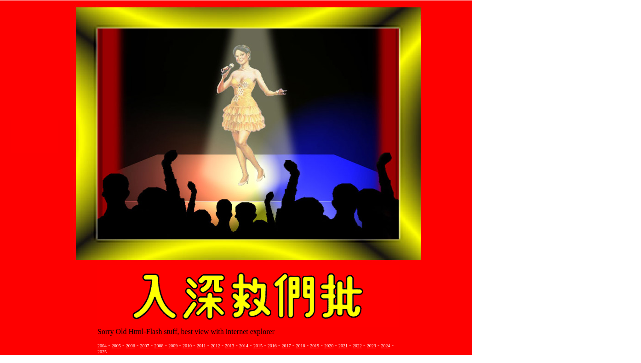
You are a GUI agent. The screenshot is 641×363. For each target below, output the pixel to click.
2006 (130, 345)
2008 (158, 345)
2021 (343, 345)
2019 (314, 345)
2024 (385, 345)
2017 (286, 345)
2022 (357, 345)
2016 (272, 345)
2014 (243, 345)
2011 (201, 345)
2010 (187, 345)
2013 (229, 345)
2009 (172, 345)
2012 (215, 345)
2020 (328, 345)
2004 (102, 345)
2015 (258, 345)
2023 (371, 345)
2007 (144, 345)
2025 (102, 351)
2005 (116, 345)
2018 (300, 345)
